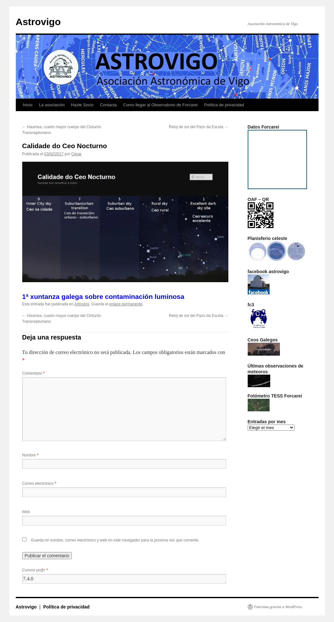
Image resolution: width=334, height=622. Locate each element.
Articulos (81, 304)
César (76, 154)
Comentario (33, 373)
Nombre (30, 455)
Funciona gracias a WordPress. (278, 607)
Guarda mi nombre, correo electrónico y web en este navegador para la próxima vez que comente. (115, 540)
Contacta (108, 104)
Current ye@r (35, 570)
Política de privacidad (224, 104)
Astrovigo (38, 21)
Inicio (28, 104)
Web (26, 512)
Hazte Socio (82, 104)
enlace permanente (125, 304)
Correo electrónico (39, 483)
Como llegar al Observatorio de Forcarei (160, 104)
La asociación (52, 104)
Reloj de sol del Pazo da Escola (198, 127)
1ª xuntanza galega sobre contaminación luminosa (103, 296)
